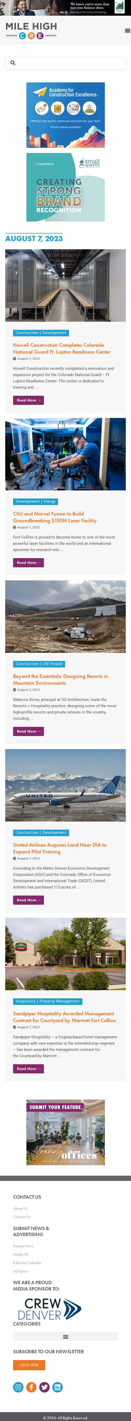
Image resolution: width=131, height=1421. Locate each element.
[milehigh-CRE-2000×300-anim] (65, 7)
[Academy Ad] (65, 114)
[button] (65, 1336)
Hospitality (26, 1002)
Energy (49, 502)
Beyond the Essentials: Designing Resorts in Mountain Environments (60, 679)
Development (54, 333)
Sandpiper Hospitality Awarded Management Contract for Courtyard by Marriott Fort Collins (64, 1017)
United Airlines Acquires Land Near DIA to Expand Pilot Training (59, 848)
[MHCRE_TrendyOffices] (65, 1132)
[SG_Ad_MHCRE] (65, 187)
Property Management (59, 1002)
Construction (27, 333)
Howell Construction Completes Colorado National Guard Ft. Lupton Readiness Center (61, 348)
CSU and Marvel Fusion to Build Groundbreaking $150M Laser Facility (55, 517)
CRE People (52, 664)
